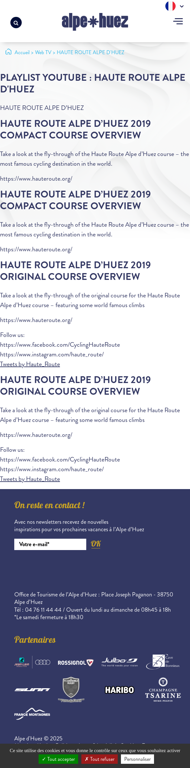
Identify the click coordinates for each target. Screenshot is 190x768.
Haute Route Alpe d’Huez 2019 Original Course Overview (75, 271)
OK (96, 544)
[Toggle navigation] (178, 22)
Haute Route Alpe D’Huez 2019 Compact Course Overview (75, 129)
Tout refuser (99, 759)
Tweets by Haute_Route (30, 364)
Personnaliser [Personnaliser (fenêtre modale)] (137, 759)
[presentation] (63, 568)
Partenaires (35, 640)
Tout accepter (58, 759)
